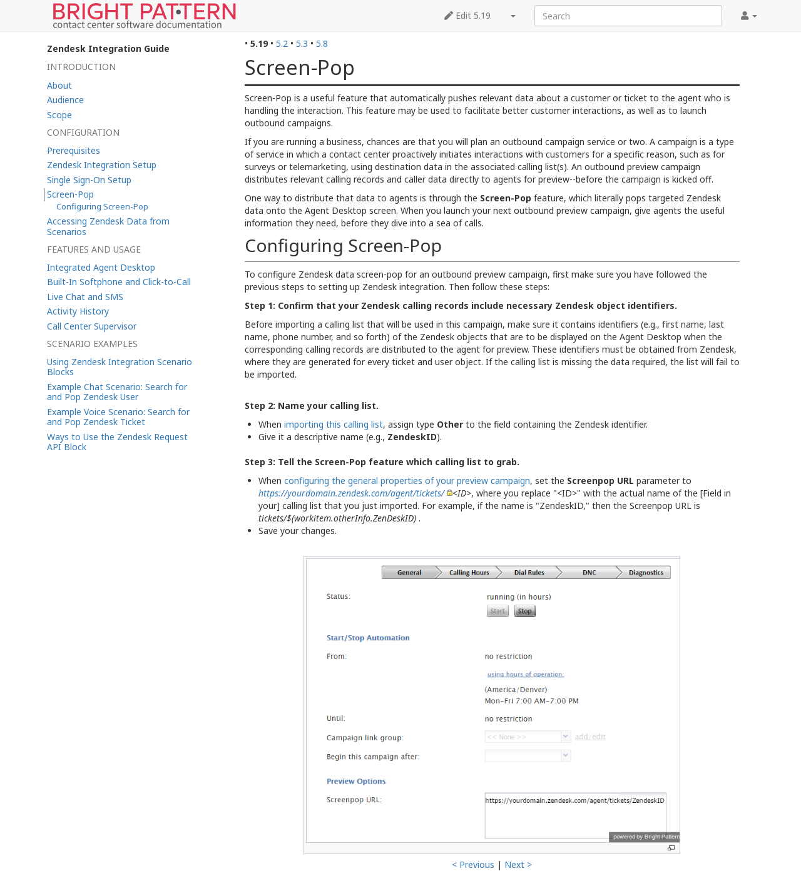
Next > (518, 864)
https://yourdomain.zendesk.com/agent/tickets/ (351, 493)
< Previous (473, 864)
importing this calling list (333, 424)
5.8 (322, 43)
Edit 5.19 (467, 15)
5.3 (302, 43)
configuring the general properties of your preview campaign (407, 480)
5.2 (282, 43)
